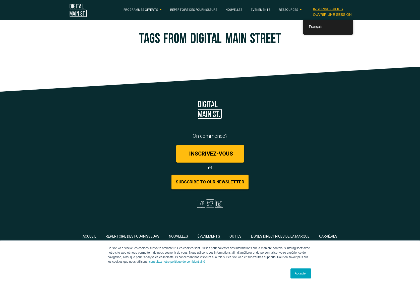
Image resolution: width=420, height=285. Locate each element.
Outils (235, 236)
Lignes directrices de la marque (280, 236)
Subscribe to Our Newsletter (210, 182)
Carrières (328, 236)
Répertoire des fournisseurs (193, 10)
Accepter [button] (301, 273)
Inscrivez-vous (328, 9)
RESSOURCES (288, 10)
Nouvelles (234, 10)
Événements (260, 10)
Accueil (89, 236)
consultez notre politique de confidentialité (177, 261)
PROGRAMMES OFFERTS (141, 10)
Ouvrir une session (332, 15)
